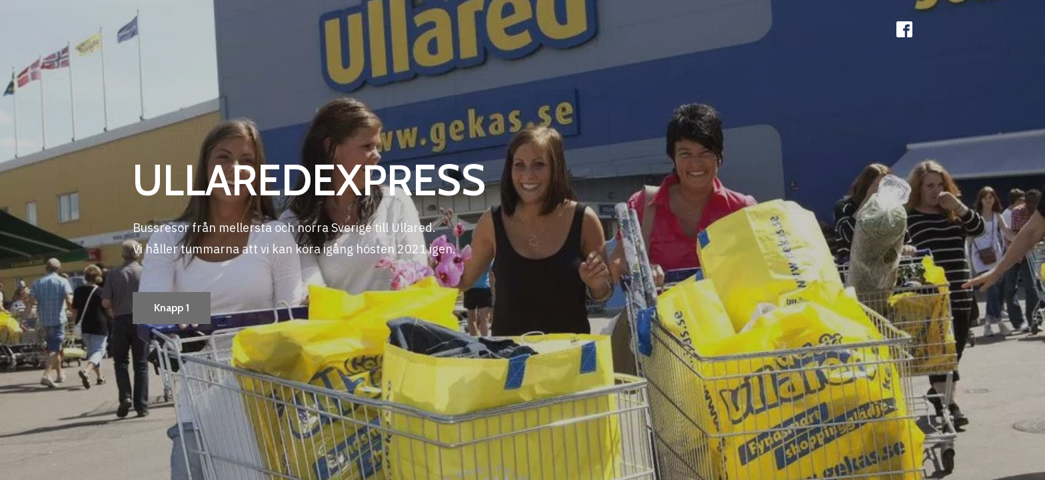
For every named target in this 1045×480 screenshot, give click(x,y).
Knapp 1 (171, 307)
